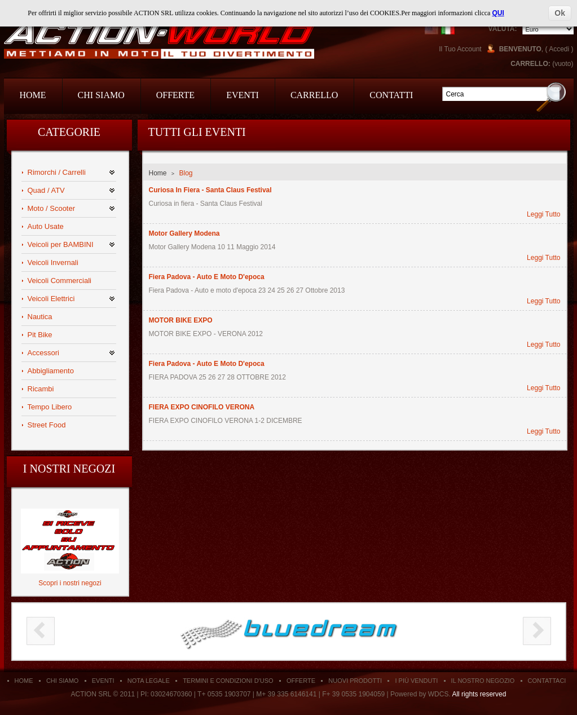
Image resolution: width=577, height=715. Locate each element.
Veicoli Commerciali (59, 280)
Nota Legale (148, 680)
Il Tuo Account (460, 49)
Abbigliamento (51, 371)
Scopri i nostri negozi (69, 583)
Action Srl (159, 41)
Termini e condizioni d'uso (228, 680)
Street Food (47, 425)
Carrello (314, 95)
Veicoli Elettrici (51, 298)
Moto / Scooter (52, 208)
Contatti (391, 95)
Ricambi (41, 389)
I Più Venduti (416, 680)
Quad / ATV (46, 190)
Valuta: (502, 29)
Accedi (559, 49)
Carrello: (530, 64)
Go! (551, 97)
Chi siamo (62, 680)
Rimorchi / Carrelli (57, 172)
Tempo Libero (50, 407)
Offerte (175, 95)
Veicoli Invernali (53, 262)
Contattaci (547, 680)
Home (33, 95)
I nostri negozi (69, 468)
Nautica (40, 316)
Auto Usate (46, 226)
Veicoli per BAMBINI (61, 244)
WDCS (438, 694)
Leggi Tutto (543, 214)
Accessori (43, 352)
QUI (498, 13)
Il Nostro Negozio (483, 680)
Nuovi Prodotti (355, 680)
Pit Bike (40, 334)
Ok (559, 12)
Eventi (242, 95)
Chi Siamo (101, 95)
